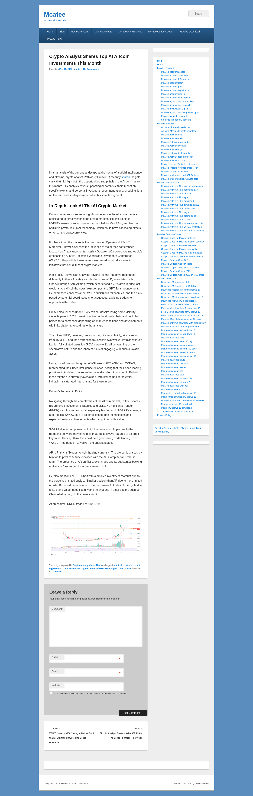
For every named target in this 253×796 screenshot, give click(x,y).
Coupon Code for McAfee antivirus (178, 238)
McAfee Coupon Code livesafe (176, 263)
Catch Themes (202, 783)
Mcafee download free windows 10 (178, 352)
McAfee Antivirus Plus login (175, 212)
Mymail (184, 428)
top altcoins (117, 568)
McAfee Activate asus (172, 134)
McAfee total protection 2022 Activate (180, 175)
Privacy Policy (54, 39)
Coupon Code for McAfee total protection (182, 252)
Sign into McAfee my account (176, 119)
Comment (57, 609)
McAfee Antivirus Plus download (177, 201)
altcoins (129, 565)
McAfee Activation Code (173, 160)
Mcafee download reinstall (174, 363)
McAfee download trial (172, 374)
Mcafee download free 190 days (177, 341)
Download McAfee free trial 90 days (179, 286)
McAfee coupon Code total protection (180, 267)
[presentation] (73, 702)
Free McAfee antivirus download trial (179, 304)
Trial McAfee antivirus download (177, 411)
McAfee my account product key (177, 101)
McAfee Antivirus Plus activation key (179, 190)
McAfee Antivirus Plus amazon (176, 193)
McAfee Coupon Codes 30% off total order (182, 275)
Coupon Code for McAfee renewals (179, 249)
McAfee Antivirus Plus (130, 31)
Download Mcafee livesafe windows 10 (180, 289)
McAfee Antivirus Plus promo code (178, 216)
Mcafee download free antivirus (177, 345)
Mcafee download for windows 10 (178, 330)
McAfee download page (173, 359)
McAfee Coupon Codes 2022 (176, 271)
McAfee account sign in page (176, 97)
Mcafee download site (172, 371)
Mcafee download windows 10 (176, 378)
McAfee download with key (174, 385)
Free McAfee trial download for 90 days (181, 319)
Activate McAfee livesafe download (179, 131)
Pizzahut (167, 428)
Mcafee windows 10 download (176, 404)
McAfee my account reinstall (175, 105)
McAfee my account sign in (175, 108)
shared (125, 177)
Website (56, 685)
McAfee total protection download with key (182, 400)
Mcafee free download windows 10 (178, 393)
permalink (58, 571)
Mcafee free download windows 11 (178, 396)
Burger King (195, 428)
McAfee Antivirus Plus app (174, 197)
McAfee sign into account (174, 116)
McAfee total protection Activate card (179, 179)
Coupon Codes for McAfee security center (182, 256)
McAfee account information (175, 79)
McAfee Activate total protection (177, 156)
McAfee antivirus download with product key (183, 323)
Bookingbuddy (162, 431)
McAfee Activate (103, 31)
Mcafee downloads (170, 389)
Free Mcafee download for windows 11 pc (182, 315)
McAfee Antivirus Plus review (176, 219)
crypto (138, 565)
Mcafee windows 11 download (176, 408)
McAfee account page (172, 86)
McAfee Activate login (172, 149)
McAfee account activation (174, 75)
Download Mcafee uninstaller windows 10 (182, 297)
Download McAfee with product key (179, 300)
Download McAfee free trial (175, 282)
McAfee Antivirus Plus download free (179, 208)
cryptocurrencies (71, 568)
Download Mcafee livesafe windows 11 (180, 293)
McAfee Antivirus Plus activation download (182, 186)
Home (50, 31)
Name (55, 657)
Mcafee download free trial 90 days (179, 348)
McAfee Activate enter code (175, 142)
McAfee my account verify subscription (180, 112)
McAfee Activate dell (171, 138)
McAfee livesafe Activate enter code (179, 164)
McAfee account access (173, 72)
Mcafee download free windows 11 (178, 356)
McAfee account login (172, 83)
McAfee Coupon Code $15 (174, 260)
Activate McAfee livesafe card (176, 127)
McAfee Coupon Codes (161, 31)
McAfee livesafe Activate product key (180, 167)
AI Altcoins (118, 565)
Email (55, 671)
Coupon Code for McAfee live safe (178, 245)
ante (78, 69)
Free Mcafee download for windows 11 (180, 312)
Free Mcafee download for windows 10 (180, 308)
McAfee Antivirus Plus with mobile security (182, 230)
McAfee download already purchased (180, 326)
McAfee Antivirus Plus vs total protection (181, 227)
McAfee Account (79, 31)
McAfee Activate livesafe (173, 145)
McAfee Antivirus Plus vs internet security (182, 223)
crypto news (55, 568)
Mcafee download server (173, 367)
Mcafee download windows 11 (176, 382)
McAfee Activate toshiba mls (175, 153)
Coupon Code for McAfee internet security (182, 241)
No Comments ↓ (91, 69)
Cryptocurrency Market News (87, 565)
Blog (62, 31)
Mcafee (54, 14)
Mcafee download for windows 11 (178, 334)
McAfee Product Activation (174, 171)
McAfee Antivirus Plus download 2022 (180, 205)
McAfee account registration (175, 90)
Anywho (159, 428)
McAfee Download (190, 31)
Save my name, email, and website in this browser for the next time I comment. (90, 693)
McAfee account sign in (173, 94)
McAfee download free (172, 337)
